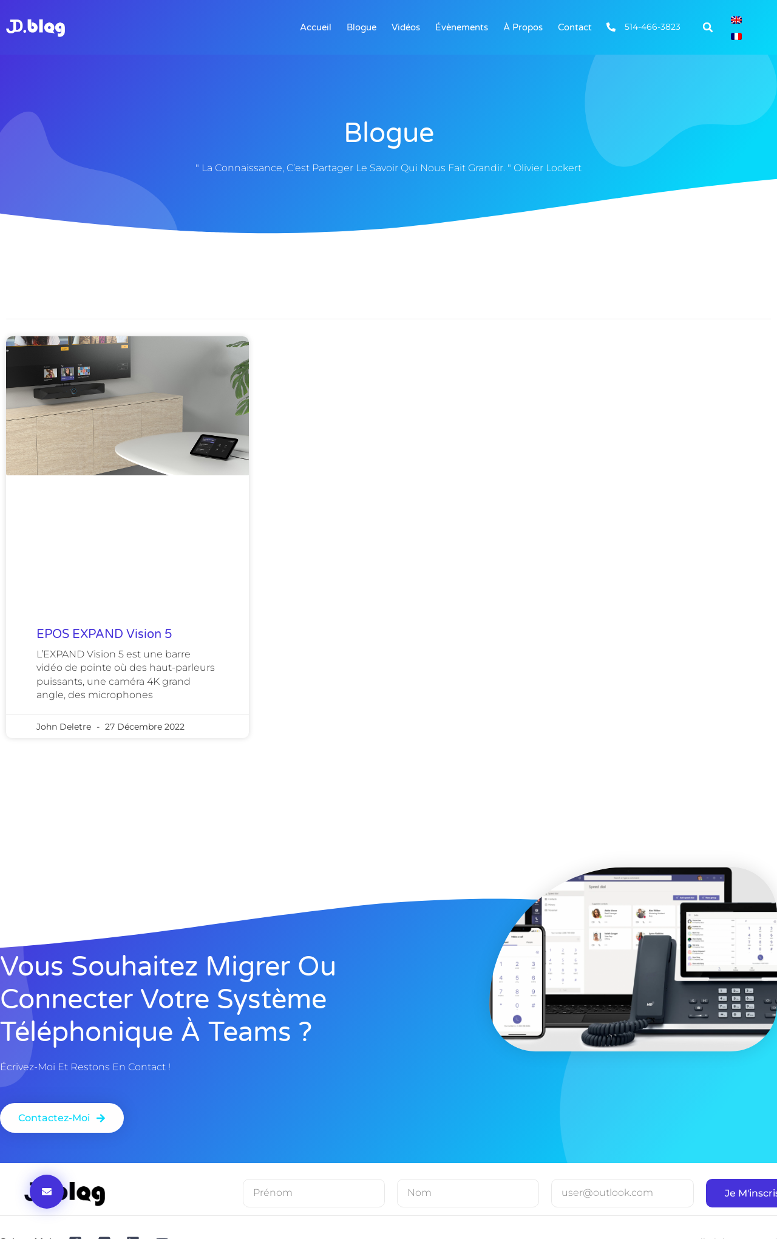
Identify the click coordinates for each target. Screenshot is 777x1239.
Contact (575, 27)
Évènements (461, 27)
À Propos (523, 27)
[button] (708, 27)
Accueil (315, 27)
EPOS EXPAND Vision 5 (104, 634)
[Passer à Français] (736, 35)
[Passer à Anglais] (736, 19)
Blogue (361, 27)
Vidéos (406, 27)
